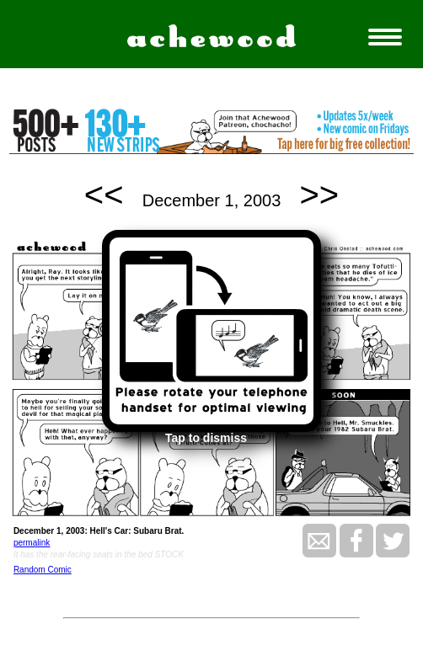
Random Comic (42, 569)
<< (104, 194)
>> (320, 194)
